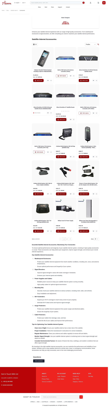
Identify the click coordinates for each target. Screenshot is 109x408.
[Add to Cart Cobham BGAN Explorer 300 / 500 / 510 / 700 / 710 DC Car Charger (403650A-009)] (61, 193)
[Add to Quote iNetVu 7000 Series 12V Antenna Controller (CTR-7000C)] (84, 113)
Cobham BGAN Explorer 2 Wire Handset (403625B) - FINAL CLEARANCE (88, 147)
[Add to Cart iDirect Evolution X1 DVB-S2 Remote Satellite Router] (84, 80)
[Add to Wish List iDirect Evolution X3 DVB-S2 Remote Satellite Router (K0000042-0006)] (48, 113)
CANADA (52, 401)
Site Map (90, 376)
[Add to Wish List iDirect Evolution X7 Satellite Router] (70, 119)
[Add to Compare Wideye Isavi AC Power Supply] (73, 231)
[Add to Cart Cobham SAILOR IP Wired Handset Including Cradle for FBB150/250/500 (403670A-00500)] (38, 80)
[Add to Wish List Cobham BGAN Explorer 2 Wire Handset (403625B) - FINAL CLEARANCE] (93, 156)
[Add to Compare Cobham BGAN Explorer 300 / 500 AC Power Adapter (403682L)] (51, 194)
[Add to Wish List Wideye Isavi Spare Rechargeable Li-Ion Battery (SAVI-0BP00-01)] (93, 231)
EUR (24, 2)
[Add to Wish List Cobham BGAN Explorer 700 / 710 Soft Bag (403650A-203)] (48, 231)
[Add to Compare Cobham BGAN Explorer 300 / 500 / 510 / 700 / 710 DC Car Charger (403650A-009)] (73, 194)
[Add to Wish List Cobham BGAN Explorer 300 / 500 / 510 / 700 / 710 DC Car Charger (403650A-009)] (70, 194)
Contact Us (76, 376)
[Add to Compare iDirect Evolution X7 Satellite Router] (73, 119)
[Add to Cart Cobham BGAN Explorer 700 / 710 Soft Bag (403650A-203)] (38, 231)
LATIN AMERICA (68, 401)
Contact (68, 7)
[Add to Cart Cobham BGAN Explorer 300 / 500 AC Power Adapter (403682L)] (38, 193)
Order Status (60, 379)
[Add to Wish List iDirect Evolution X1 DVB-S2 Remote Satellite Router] (93, 80)
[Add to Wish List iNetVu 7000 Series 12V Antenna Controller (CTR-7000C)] (93, 113)
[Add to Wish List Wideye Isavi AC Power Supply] (70, 231)
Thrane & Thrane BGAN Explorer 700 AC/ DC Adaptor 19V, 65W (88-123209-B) (88, 184)
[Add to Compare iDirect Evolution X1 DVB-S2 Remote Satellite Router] (96, 80)
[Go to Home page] (6, 3)
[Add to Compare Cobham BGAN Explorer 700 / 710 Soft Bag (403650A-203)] (51, 231)
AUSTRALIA (45, 401)
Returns (81, 381)
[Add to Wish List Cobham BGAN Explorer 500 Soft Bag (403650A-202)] (70, 156)
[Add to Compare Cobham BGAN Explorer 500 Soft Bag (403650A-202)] (73, 156)
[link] (61, 239)
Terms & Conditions (47, 381)
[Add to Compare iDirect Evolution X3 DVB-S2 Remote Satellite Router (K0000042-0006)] (51, 113)
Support (60, 7)
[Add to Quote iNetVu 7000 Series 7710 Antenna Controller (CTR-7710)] (39, 152)
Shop (39, 7)
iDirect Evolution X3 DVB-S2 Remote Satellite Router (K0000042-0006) (43, 108)
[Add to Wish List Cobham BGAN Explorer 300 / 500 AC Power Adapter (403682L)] (48, 194)
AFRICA (32, 401)
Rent (46, 7)
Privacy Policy (45, 379)
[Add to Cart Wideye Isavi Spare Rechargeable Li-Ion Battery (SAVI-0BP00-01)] (84, 231)
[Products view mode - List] (36, 44)
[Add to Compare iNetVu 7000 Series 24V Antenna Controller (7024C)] (73, 76)
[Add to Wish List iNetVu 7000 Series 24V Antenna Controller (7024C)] (70, 76)
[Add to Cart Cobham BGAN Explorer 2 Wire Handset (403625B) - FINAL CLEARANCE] (84, 156)
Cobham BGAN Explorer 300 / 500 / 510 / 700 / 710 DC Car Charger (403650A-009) (65, 184)
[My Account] (90, 2)
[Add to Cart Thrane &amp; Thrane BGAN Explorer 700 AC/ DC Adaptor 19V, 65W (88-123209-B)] (84, 193)
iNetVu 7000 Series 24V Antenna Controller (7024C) (66, 70)
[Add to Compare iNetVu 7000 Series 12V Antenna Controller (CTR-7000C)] (96, 113)
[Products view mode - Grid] (34, 44)
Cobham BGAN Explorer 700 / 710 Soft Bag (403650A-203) (42, 221)
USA (76, 401)
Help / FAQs (76, 379)
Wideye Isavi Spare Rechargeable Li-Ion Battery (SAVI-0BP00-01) (88, 221)
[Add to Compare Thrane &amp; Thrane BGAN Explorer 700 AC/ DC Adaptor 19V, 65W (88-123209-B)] (96, 194)
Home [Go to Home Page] (3, 10)
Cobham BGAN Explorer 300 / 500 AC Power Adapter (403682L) (42, 184)
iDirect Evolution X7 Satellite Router (66, 107)
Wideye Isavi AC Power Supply (65, 220)
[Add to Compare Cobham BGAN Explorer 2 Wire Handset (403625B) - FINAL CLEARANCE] (96, 156)
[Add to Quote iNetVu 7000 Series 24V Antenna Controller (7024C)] (61, 75)
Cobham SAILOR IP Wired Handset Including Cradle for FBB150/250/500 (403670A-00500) (43, 70)
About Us (44, 376)
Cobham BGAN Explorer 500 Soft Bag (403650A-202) (65, 147)
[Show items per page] (96, 239)
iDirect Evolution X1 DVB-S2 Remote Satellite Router (88, 70)
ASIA (38, 401)
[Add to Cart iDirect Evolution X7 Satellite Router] (61, 119)
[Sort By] (90, 44)
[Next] (70, 239)
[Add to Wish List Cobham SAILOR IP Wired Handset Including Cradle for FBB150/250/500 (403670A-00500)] (48, 80)
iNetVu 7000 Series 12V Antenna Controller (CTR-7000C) (88, 108)
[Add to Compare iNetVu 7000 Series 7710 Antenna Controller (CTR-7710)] (51, 152)
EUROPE (59, 401)
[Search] (83, 3)
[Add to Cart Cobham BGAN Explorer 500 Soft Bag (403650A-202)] (61, 156)
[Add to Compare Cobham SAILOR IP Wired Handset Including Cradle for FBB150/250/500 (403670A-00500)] (51, 80)
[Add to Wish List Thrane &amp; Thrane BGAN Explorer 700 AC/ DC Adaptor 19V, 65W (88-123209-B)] (93, 194)
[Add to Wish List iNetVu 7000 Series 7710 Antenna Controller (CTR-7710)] (48, 152)
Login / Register (61, 376)
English (17, 2)
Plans (52, 7)
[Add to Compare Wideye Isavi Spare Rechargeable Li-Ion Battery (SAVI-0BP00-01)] (96, 231)
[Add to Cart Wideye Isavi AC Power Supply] (61, 231)
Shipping (75, 381)
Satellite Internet (14, 10)
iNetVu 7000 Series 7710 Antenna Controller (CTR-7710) (43, 147)
